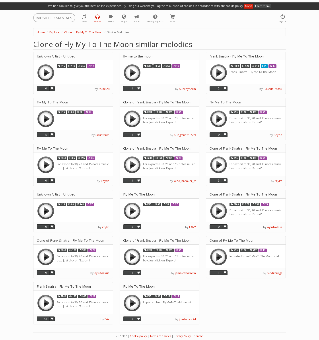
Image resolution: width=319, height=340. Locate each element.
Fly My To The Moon (52, 102)
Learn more (262, 6)
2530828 (104, 89)
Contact (198, 336)
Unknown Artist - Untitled (56, 56)
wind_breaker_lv (185, 181)
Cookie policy (138, 336)
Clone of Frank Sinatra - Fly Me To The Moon (157, 102)
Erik (107, 319)
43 (45, 319)
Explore (54, 32)
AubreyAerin (187, 89)
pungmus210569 (185, 135)
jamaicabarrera (185, 273)
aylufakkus (274, 227)
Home (41, 32)
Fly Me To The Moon (225, 102)
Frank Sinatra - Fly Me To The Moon (237, 56)
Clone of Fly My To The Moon (83, 32)
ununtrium (102, 135)
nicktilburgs (274, 273)
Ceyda (278, 135)
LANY (192, 227)
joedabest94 (187, 319)
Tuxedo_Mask (272, 89)
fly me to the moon (137, 56)
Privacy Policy (182, 336)
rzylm (278, 181)
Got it (248, 6)
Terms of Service (160, 336)
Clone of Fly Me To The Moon (232, 240)
